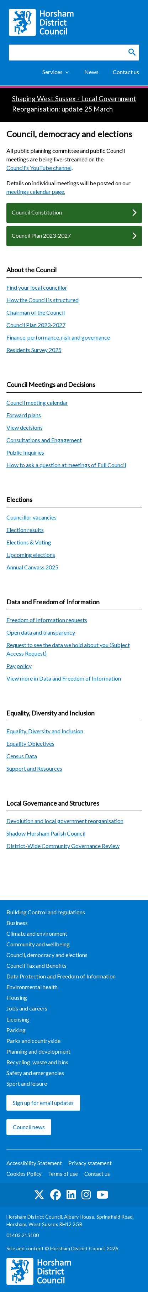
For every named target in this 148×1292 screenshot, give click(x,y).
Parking (16, 1030)
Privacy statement (90, 1163)
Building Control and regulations (45, 912)
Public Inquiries (25, 452)
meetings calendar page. (35, 191)
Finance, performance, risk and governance (58, 337)
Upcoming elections (30, 554)
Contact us (126, 71)
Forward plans (23, 415)
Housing (16, 997)
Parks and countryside (33, 1040)
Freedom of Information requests (46, 619)
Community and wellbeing (38, 944)
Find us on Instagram (86, 1195)
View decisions (24, 427)
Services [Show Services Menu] (52, 71)
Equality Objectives (30, 743)
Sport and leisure (26, 1083)
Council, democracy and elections (47, 954)
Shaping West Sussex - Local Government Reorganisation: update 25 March (74, 103)
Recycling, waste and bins (37, 1062)
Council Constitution (37, 212)
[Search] (132, 52)
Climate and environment (36, 933)
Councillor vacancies (31, 517)
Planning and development (38, 1051)
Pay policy (19, 665)
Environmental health (32, 986)
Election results (25, 529)
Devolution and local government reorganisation (64, 820)
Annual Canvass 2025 (32, 567)
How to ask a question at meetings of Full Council (66, 464)
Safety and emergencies (35, 1072)
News (91, 71)
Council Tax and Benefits (36, 965)
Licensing (17, 1019)
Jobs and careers (26, 1008)
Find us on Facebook (55, 1195)
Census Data (21, 756)
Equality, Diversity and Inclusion (44, 731)
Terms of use (63, 1173)
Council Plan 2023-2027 (41, 235)
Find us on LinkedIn (71, 1195)
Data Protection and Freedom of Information (61, 976)
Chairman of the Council (35, 312)
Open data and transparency (40, 632)
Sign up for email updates (43, 1102)
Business (17, 922)
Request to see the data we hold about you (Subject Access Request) (68, 649)
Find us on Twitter (39, 1195)
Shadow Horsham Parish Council (45, 833)
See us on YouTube (102, 1195)
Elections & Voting (28, 542)
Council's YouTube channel (39, 167)
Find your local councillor (36, 287)
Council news (29, 1126)
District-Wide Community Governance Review (63, 845)
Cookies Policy (24, 1173)
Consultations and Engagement (44, 439)
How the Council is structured (42, 299)
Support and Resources (34, 768)
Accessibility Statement (34, 1163)
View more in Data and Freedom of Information (63, 678)
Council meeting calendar (37, 402)
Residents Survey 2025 (34, 349)
